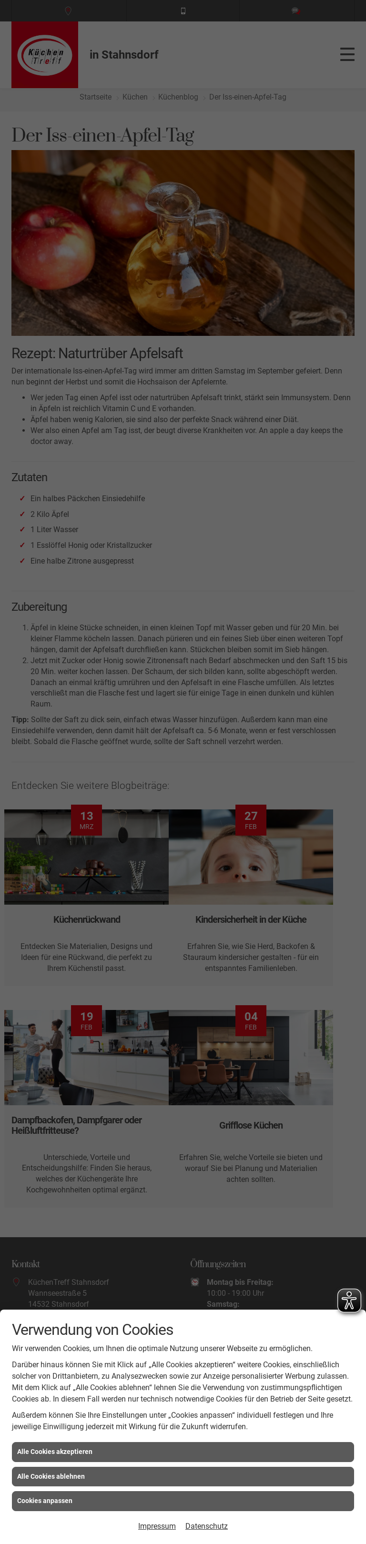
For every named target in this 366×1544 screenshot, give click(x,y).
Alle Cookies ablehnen (51, 1476)
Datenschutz (206, 1526)
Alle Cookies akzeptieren (54, 1451)
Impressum (157, 1526)
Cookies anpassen (44, 1500)
